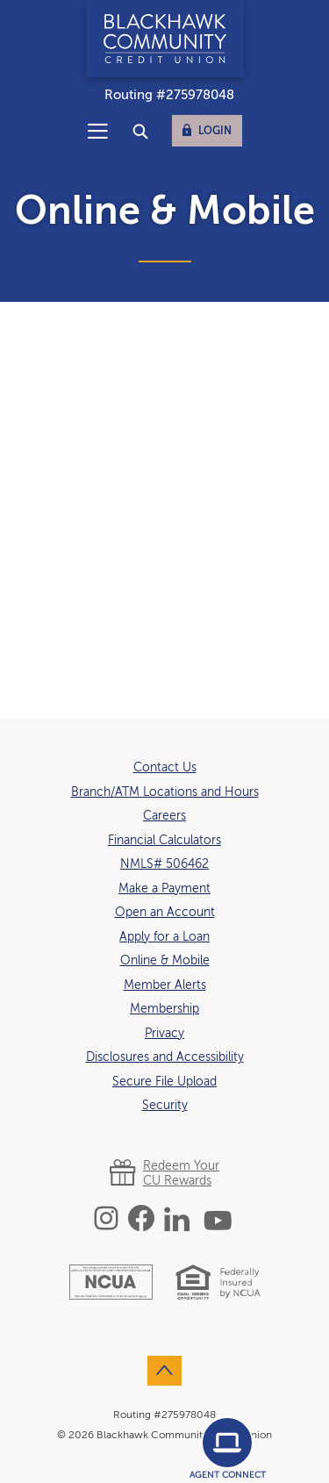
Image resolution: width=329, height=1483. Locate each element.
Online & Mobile (165, 961)
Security (165, 1106)
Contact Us (165, 768)
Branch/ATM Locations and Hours (165, 792)
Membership (164, 1009)
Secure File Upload (164, 1082)
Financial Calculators (164, 841)
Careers (164, 816)
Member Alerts (165, 985)
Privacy (164, 1034)
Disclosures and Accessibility (165, 1057)
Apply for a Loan (164, 937)
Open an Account (165, 912)
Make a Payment (164, 889)
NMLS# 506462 (164, 864)
